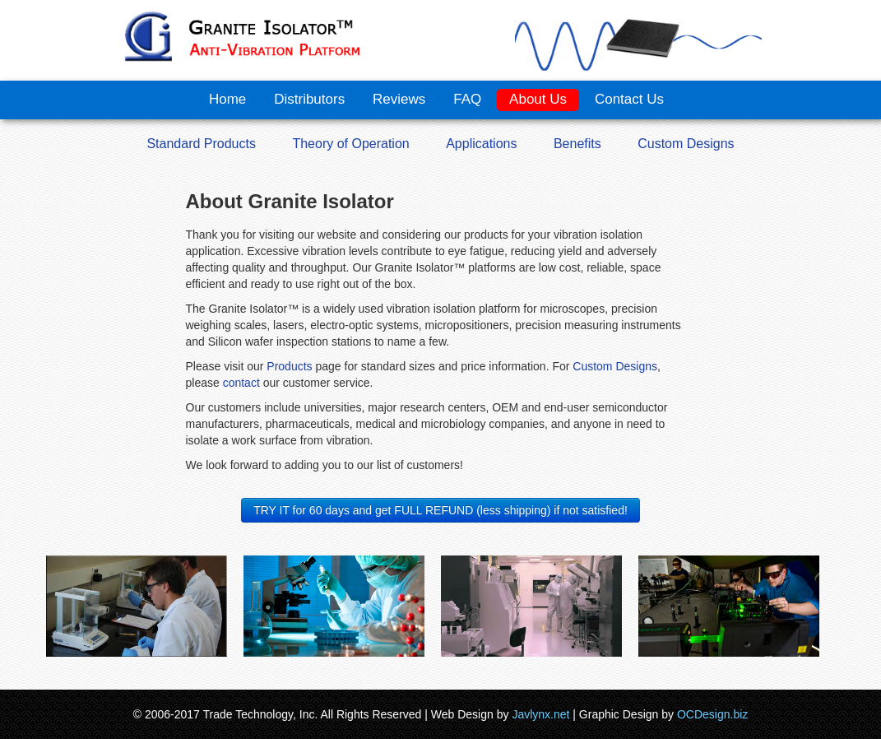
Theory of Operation (350, 144)
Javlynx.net (540, 714)
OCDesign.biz (712, 714)
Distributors (309, 99)
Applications (481, 144)
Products (289, 366)
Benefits (577, 144)
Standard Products (201, 144)
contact (240, 382)
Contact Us (629, 99)
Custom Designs (686, 144)
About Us (538, 99)
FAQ (467, 99)
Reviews (399, 99)
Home (227, 99)
